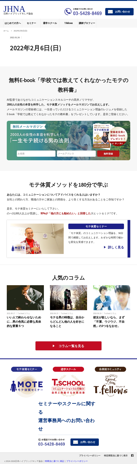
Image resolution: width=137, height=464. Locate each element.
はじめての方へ (13, 23)
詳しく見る (116, 247)
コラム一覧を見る (71, 345)
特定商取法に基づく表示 (116, 455)
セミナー (31, 23)
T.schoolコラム (24, 313)
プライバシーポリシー (89, 455)
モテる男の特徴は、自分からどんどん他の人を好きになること (67, 321)
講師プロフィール (87, 25)
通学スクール (50, 23)
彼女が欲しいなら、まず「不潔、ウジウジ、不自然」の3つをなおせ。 (109, 321)
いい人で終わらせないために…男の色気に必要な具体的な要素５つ (24, 321)
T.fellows (68, 23)
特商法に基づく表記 (54, 461)
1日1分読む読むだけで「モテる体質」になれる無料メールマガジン (68, 135)
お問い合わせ (122, 11)
